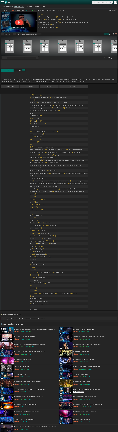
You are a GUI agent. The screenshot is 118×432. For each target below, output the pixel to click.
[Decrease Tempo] (2, 34)
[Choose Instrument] (37, 58)
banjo (27, 58)
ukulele (16, 58)
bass (33, 58)
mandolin (21, 58)
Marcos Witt (19, 7)
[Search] (110, 2)
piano (10, 58)
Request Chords (79, 391)
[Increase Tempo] (14, 34)
